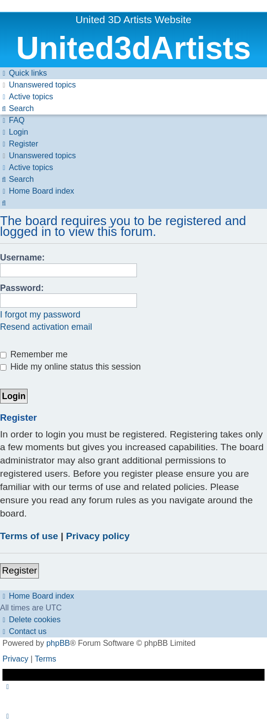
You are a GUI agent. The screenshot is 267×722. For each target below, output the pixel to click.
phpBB (58, 643)
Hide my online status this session (70, 367)
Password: (22, 288)
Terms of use (29, 536)
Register (19, 570)
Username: (22, 257)
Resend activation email (46, 327)
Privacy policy (98, 536)
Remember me (33, 354)
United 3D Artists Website (133, 19)
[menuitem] (38, 85)
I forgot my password (40, 314)
